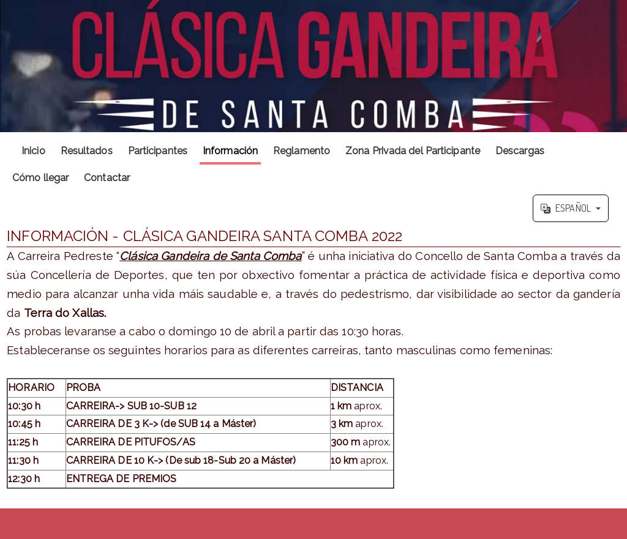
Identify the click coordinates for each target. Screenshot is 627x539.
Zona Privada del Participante (412, 151)
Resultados (87, 151)
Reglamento (301, 151)
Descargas (519, 151)
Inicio (33, 151)
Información (230, 151)
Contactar (107, 178)
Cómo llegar (40, 178)
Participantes (157, 151)
